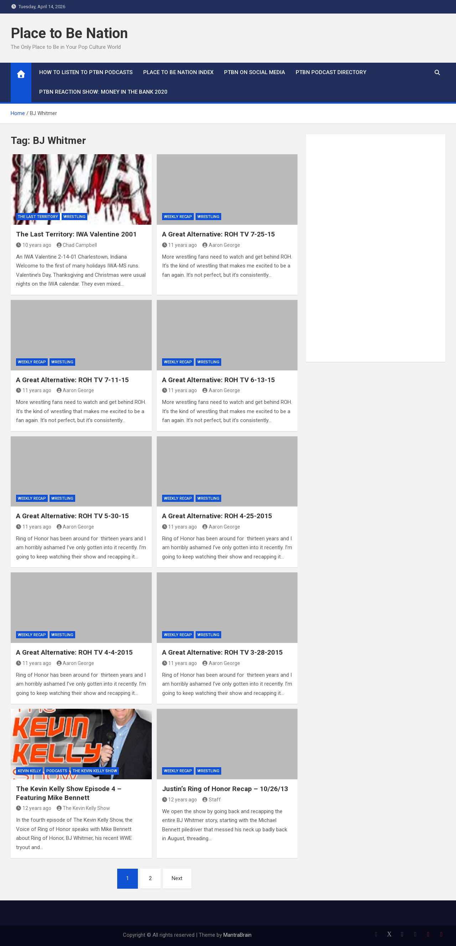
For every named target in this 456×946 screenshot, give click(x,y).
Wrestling (74, 216)
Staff (211, 799)
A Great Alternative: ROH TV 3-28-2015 (222, 652)
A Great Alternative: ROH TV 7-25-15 (218, 234)
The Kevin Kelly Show (95, 771)
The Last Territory (38, 216)
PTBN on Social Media (254, 72)
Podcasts (56, 771)
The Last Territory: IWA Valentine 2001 (76, 234)
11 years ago (179, 245)
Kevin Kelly (29, 771)
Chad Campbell (77, 245)
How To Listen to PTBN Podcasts (86, 72)
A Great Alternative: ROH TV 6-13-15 (218, 380)
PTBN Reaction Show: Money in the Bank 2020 (103, 92)
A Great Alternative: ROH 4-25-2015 (217, 516)
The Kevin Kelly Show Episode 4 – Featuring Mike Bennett (68, 793)
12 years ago (33, 808)
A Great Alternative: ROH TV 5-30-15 (72, 516)
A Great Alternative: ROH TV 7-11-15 (72, 380)
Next (177, 878)
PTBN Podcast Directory (331, 72)
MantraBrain (237, 935)
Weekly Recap (178, 216)
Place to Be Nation (69, 33)
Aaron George (221, 245)
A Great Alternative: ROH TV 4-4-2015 (74, 652)
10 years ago (33, 245)
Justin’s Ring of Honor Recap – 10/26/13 (225, 789)
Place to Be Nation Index (178, 72)
